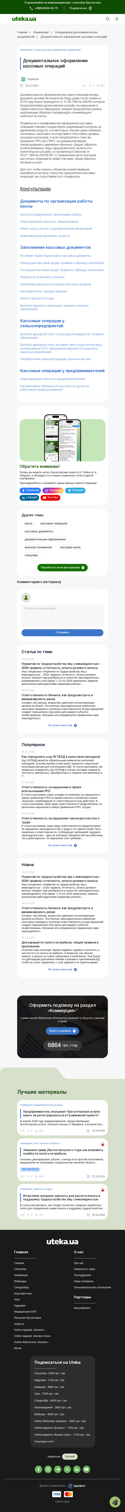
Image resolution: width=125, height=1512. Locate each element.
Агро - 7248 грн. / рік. (46, 1393)
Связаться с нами (84, 1269)
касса (28, 523)
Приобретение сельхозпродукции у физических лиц (55, 359)
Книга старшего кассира (37, 298)
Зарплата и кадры (43, 1189)
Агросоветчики (23, 1293)
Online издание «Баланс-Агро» (32, 1335)
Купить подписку (60, 1031)
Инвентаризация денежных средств (45, 236)
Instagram (55, 490)
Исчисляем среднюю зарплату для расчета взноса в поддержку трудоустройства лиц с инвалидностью (61, 1198)
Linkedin (31, 497)
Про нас (79, 1263)
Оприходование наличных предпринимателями (52, 379)
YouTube (52, 497)
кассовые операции (53, 523)
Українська (53, 1456)
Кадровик (19, 1305)
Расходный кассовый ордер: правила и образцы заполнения (62, 270)
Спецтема (20, 1269)
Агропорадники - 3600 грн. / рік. (53, 1407)
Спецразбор (21, 1287)
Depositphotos (82, 1307)
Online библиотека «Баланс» (31, 1342)
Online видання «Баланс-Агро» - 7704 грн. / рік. (62, 1434)
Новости (19, 1323)
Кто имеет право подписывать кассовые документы (55, 256)
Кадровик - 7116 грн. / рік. (49, 1380)
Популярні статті (44, 1441)
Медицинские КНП (25, 1311)
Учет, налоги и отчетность (47, 1143)
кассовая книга (70, 547)
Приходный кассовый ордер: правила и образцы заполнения (62, 263)
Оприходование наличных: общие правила (49, 222)
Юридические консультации (48, 1105)
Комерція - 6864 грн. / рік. (49, 1386)
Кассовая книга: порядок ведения (43, 291)
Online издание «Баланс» (29, 1329)
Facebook (32, 490)
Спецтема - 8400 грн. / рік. (50, 1373)
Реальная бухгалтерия (27, 1317)
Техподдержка (82, 1275)
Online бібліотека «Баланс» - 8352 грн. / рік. (60, 1421)
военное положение (38, 547)
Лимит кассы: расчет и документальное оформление (56, 229)
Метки (18, 1348)
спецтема (31, 555)
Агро (17, 1299)
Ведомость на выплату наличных (42, 277)
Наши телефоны (84, 1281)
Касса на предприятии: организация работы (51, 215)
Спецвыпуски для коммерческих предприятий (57, 50)
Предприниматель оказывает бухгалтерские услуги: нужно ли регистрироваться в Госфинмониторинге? (61, 1114)
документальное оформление (45, 539)
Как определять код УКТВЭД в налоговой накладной (61, 757)
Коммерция (26, 50)
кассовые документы (39, 531)
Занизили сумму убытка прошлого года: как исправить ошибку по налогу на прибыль (63, 1152)
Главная (19, 1263)
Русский (70, 1456)
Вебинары (20, 1281)
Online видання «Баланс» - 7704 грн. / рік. (59, 1427)
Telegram (78, 490)
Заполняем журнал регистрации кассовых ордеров (55, 284)
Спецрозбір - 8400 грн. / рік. (50, 1400)
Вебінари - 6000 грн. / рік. (49, 1414)
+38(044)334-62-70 (46, 8)
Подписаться (78, 8)
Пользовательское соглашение (92, 1287)
